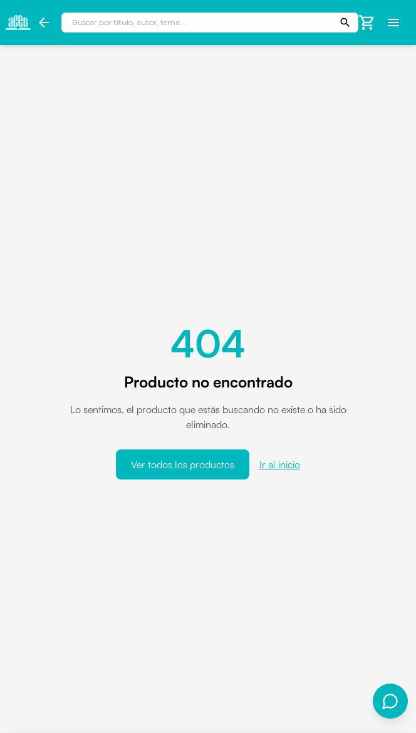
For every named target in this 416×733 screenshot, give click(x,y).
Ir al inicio (279, 464)
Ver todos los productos (182, 464)
